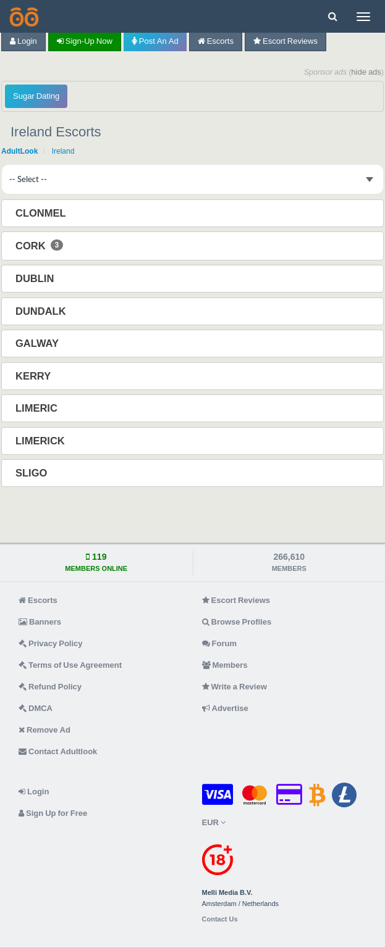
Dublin (35, 278)
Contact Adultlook (58, 751)
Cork (39, 245)
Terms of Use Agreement (70, 665)
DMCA (36, 708)
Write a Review (234, 687)
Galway (38, 343)
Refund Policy (50, 687)
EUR (214, 822)
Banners (40, 622)
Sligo (32, 473)
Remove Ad (44, 730)
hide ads (366, 72)
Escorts (216, 41)
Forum (219, 643)
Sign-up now (84, 41)
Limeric (37, 408)
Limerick (41, 441)
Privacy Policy (51, 643)
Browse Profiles (237, 622)
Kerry (34, 376)
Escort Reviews (285, 41)
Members (225, 665)
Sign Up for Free (53, 813)
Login (23, 41)
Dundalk (42, 311)
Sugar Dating (36, 96)
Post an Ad (155, 41)
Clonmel (42, 213)
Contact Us (220, 919)
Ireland (63, 151)
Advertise (225, 708)
